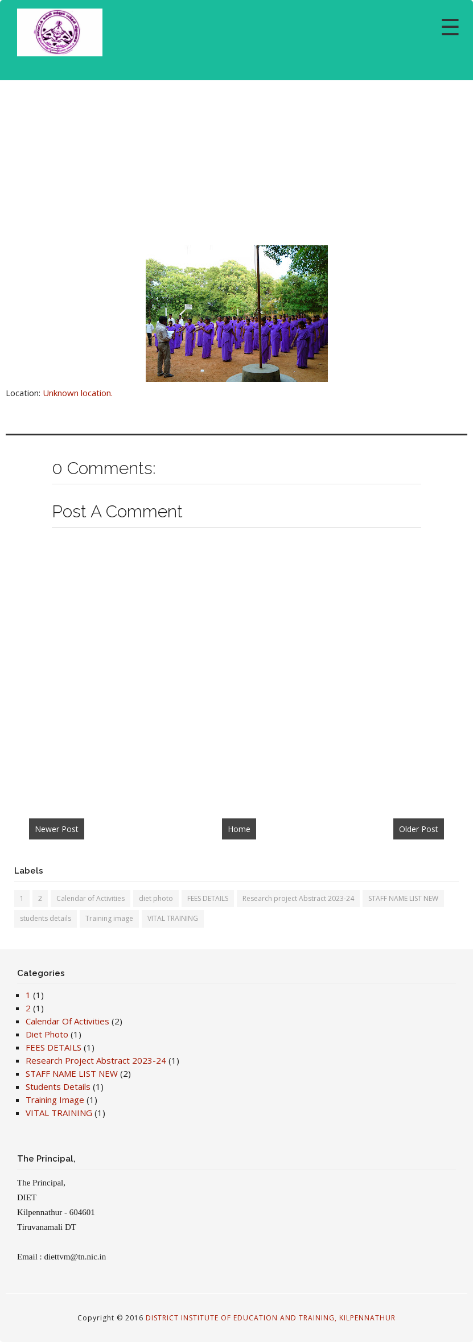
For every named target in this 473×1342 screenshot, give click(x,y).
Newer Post (57, 829)
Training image (109, 918)
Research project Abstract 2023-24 (298, 898)
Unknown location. (78, 392)
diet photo (156, 898)
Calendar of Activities (90, 898)
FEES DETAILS (207, 898)
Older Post (418, 829)
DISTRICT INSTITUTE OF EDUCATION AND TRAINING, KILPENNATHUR (271, 1318)
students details (45, 918)
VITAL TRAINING (172, 918)
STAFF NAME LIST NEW (403, 898)
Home (239, 829)
